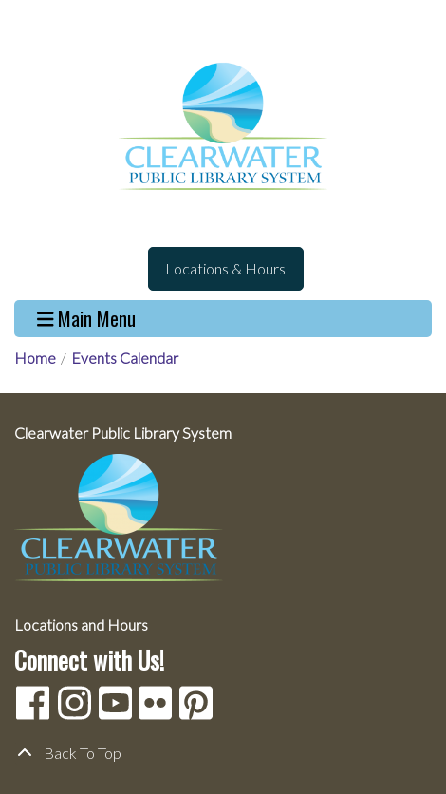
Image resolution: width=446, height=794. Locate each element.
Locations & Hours (225, 268)
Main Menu (87, 318)
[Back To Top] (223, 753)
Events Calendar (124, 358)
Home (35, 358)
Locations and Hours (81, 624)
